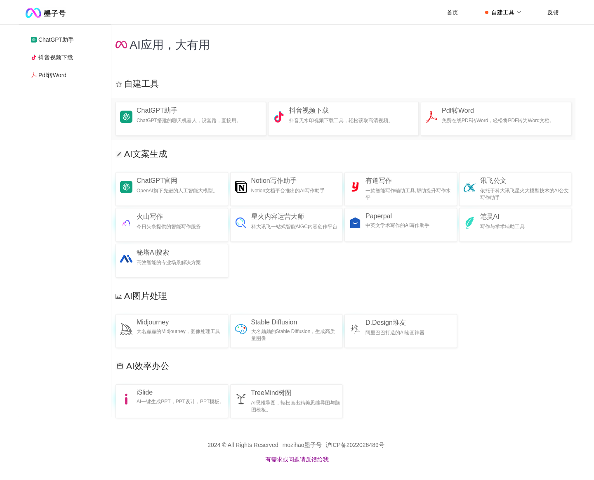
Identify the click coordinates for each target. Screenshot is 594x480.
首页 (452, 12)
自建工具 (503, 12)
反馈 (553, 12)
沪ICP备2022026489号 (354, 445)
